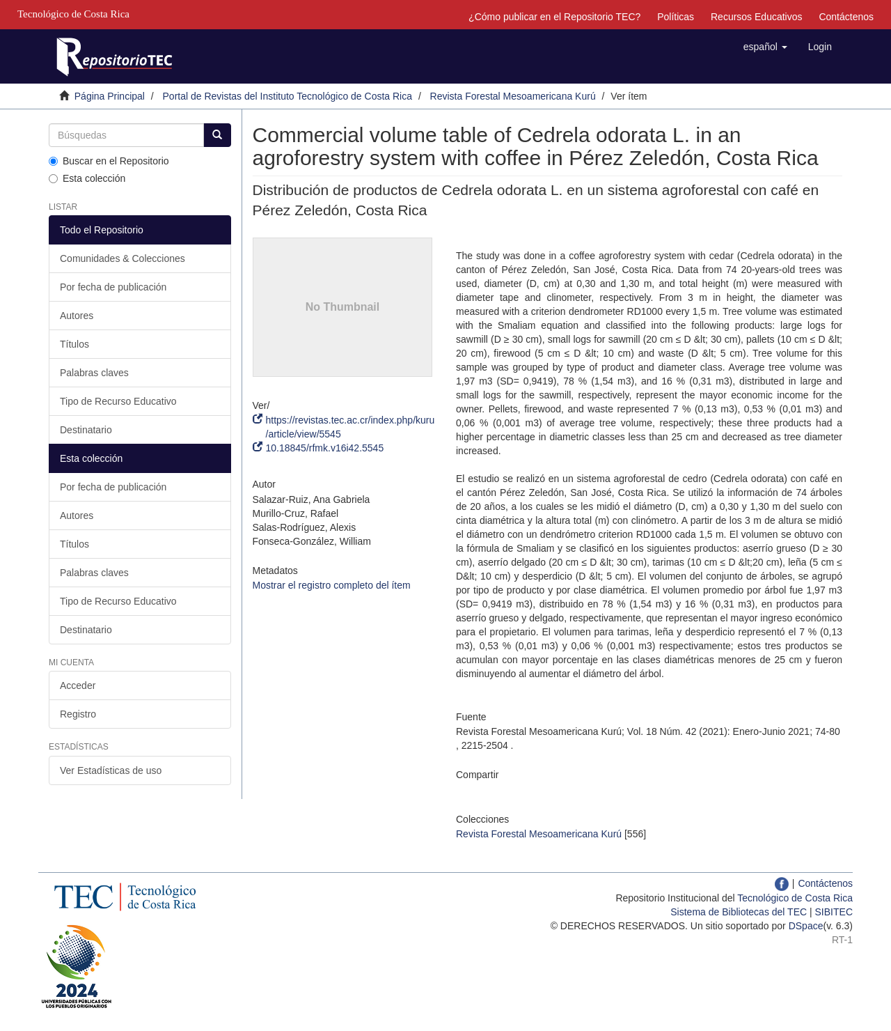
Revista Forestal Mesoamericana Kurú (513, 96)
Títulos (74, 344)
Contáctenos (846, 16)
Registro (78, 714)
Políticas (675, 16)
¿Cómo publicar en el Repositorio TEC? (554, 16)
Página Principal (109, 96)
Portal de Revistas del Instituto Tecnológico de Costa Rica (288, 96)
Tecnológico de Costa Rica (795, 898)
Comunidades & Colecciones (122, 258)
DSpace (806, 925)
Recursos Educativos (757, 16)
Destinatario (86, 429)
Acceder (77, 685)
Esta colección (87, 178)
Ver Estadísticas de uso (110, 770)
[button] (765, 46)
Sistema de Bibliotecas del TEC (738, 911)
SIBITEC (834, 911)
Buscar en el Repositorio (109, 160)
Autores (76, 315)
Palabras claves (94, 372)
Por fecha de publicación (113, 287)
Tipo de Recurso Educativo (118, 401)
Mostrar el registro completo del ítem (332, 585)
